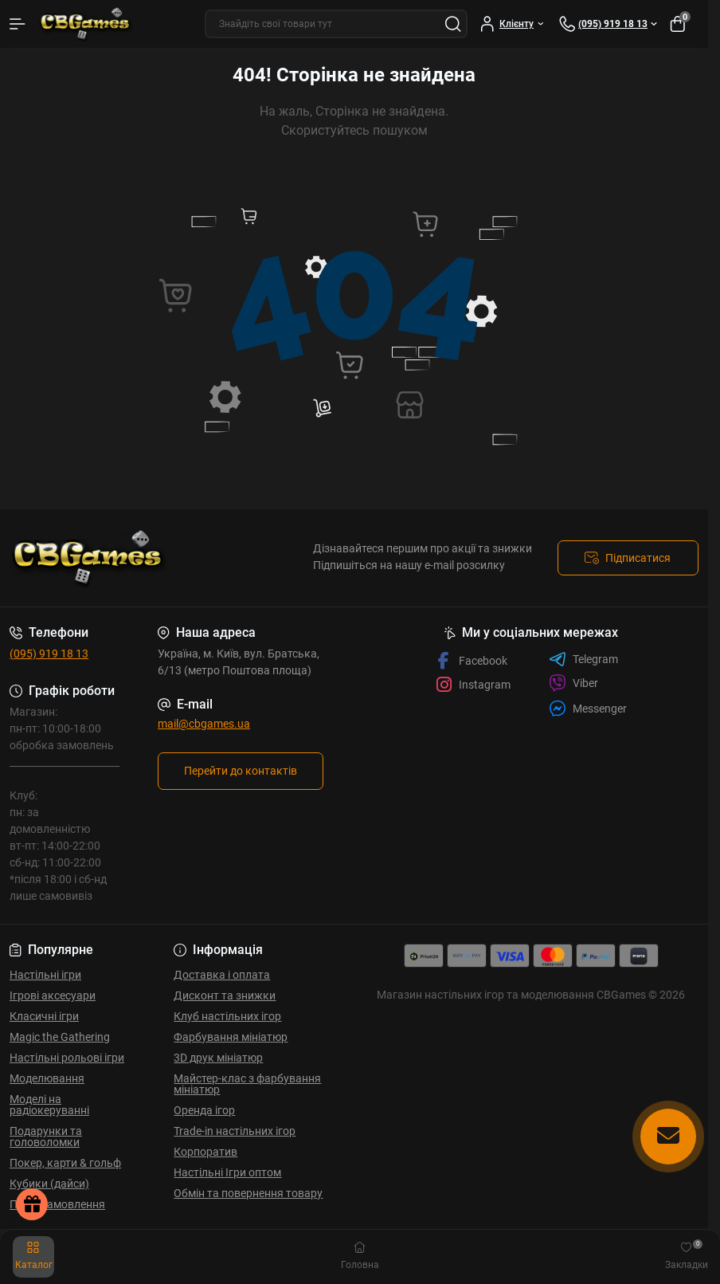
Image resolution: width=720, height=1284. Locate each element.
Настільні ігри (45, 974)
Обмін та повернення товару (248, 1193)
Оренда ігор (204, 1110)
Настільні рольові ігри (67, 1057)
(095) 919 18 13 (49, 653)
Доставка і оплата (222, 974)
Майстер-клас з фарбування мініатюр (247, 1084)
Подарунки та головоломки (46, 1137)
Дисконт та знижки (225, 995)
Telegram (583, 659)
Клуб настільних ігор (227, 1016)
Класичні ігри (44, 1016)
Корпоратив (205, 1151)
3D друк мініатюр (218, 1057)
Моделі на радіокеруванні (49, 1105)
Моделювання (47, 1078)
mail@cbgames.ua (204, 723)
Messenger (588, 708)
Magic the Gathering (60, 1037)
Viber (573, 683)
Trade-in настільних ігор (234, 1131)
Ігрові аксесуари (53, 995)
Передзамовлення (57, 1204)
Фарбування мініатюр (231, 1037)
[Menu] (17, 23)
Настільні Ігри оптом (227, 1172)
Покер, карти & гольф (65, 1162)
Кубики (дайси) (49, 1183)
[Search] (453, 24)
